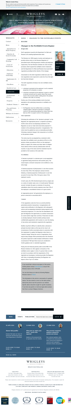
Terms (10, 384)
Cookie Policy (48, 384)
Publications (56, 20)
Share (59, 74)
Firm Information (58, 384)
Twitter (34, 274)
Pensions (11, 92)
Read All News (11, 355)
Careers (31, 22)
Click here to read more (13, 348)
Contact (49, 22)
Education (10, 70)
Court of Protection (9, 65)
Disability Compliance (18, 384)
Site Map (18, 386)
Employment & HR (11, 79)
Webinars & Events (42, 20)
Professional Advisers (10, 96)
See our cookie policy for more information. (16, 7)
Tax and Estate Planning (11, 109)
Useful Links (51, 386)
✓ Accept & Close (60, 4)
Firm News (10, 84)
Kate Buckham (38, 266)
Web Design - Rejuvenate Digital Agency (35, 392)
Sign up (58, 317)
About (11, 20)
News (31, 20)
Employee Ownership (9, 74)
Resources (22, 22)
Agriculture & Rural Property (11, 49)
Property (9, 101)
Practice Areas (21, 20)
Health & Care (11, 88)
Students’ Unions (12, 104)
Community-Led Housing (11, 60)
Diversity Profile (39, 384)
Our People (40, 22)
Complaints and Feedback (29, 386)
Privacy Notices (29, 384)
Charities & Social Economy (11, 55)
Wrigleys (10, 38)
